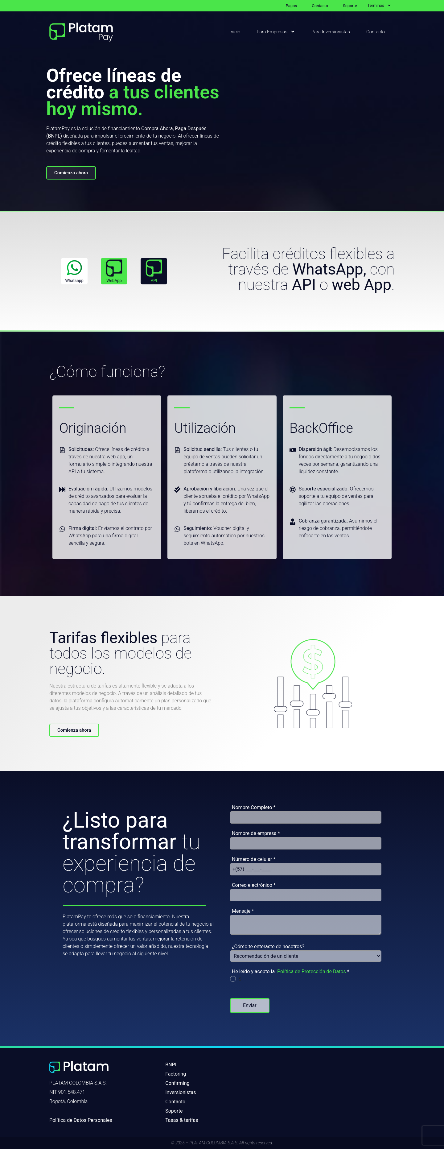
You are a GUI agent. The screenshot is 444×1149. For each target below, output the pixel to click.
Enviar (250, 1005)
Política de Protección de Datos (311, 971)
